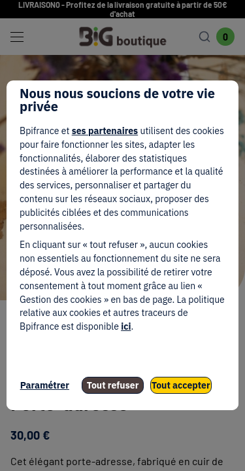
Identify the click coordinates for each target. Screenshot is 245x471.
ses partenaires (105, 131)
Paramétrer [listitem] (44, 385)
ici (126, 326)
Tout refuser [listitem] (113, 385)
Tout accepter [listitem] (181, 385)
